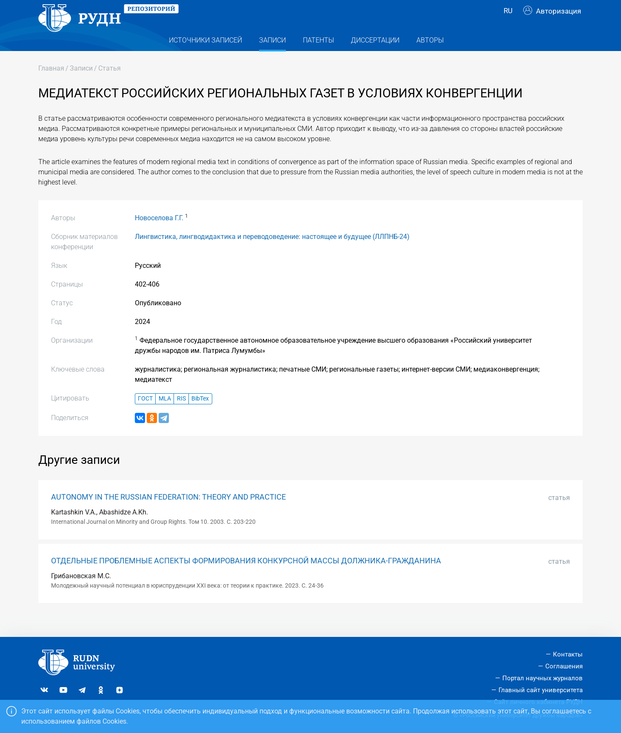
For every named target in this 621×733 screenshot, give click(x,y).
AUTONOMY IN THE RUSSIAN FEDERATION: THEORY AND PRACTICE (168, 514)
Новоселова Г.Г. (159, 235)
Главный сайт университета (541, 690)
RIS (181, 415)
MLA (165, 415)
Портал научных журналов (542, 678)
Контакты (568, 654)
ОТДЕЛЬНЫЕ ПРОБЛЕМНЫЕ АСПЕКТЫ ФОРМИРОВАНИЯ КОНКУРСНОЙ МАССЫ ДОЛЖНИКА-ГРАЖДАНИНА (246, 578)
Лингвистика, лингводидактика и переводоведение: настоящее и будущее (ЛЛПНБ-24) (272, 254)
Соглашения (564, 666)
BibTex (200, 415)
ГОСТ (145, 415)
